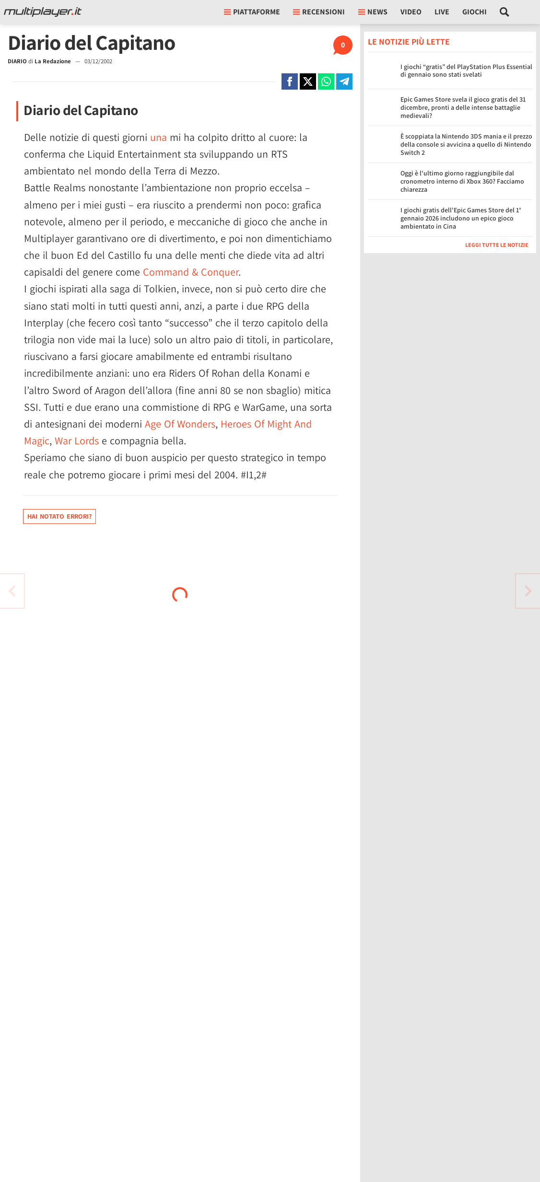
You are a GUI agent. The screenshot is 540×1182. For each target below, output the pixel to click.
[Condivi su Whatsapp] (326, 81)
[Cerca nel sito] (504, 12)
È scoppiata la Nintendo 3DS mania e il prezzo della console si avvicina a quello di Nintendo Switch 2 (466, 144)
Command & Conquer (190, 271)
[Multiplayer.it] (43, 12)
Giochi (474, 12)
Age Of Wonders (180, 423)
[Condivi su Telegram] (344, 81)
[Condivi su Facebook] (290, 81)
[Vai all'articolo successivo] (12, 591)
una (158, 137)
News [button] (372, 12)
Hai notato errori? (59, 516)
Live (441, 12)
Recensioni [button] (319, 12)
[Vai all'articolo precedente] (528, 591)
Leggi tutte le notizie (496, 244)
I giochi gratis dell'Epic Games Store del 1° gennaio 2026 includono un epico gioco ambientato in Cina (460, 218)
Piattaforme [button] (252, 12)
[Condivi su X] (308, 81)
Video (411, 12)
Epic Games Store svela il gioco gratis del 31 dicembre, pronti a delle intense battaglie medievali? (463, 107)
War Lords (77, 440)
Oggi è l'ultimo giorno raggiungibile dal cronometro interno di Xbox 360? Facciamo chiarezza (462, 181)
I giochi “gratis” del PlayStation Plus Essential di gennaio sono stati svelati (466, 70)
